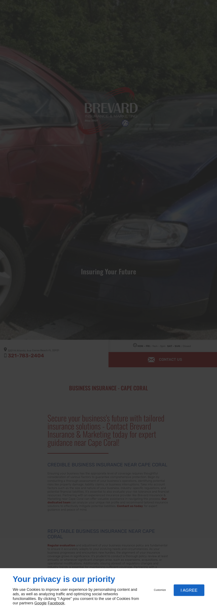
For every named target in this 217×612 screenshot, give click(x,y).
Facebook (56, 603)
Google (40, 603)
